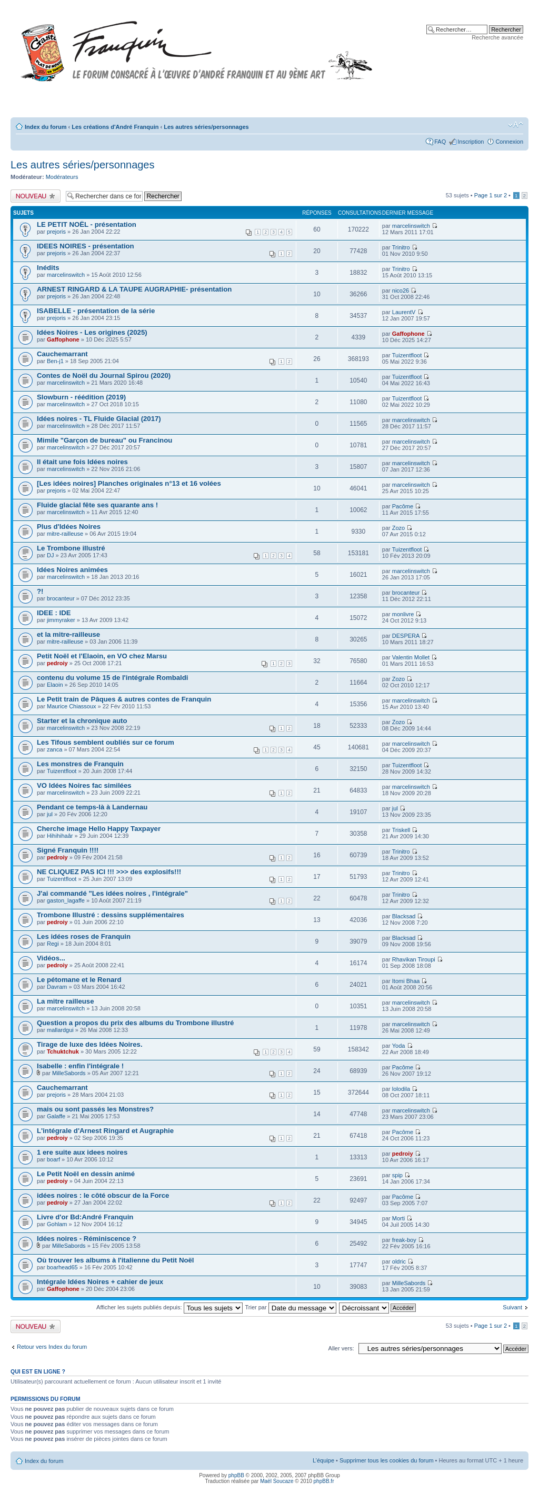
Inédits (48, 268)
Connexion (509, 141)
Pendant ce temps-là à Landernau (92, 807)
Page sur (490, 195)
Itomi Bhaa (406, 981)
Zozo (398, 528)
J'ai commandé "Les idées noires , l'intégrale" (112, 893)
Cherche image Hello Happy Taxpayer (99, 829)
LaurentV (404, 312)
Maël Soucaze (276, 1481)
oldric (399, 1261)
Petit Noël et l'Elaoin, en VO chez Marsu (102, 656)
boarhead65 (62, 1267)
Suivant (512, 1307)
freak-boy (404, 1240)
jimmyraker (61, 620)
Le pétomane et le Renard (79, 980)
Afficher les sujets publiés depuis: (169, 1307)
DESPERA (406, 636)
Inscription (470, 141)
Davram (57, 987)
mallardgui (60, 1030)
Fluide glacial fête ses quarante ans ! (97, 505)
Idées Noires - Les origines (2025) (92, 332)
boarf (53, 1159)
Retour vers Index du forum (52, 1347)
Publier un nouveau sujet (36, 196)
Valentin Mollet (411, 657)
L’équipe (323, 1460)
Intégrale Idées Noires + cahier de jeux (100, 1282)
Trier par (290, 1307)
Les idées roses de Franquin (84, 936)
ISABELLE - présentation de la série (96, 311)
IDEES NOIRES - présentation (85, 246)
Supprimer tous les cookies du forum (387, 1460)
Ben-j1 (55, 361)
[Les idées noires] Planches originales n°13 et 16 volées (129, 483)
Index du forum (45, 127)
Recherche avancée (497, 37)
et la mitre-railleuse (68, 634)
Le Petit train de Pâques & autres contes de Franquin (124, 699)
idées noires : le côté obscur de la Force (103, 1195)
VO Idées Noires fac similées (84, 785)
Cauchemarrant (62, 354)
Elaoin (55, 685)
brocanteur (61, 598)
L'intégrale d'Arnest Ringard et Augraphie (105, 1131)
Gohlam (57, 1224)
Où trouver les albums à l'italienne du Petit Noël (115, 1260)
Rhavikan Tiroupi (413, 959)
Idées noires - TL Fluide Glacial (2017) (99, 419)
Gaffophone (63, 339)
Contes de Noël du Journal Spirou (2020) (104, 375)
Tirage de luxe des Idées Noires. (90, 1044)
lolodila (401, 1089)
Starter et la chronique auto (82, 721)
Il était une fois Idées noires (82, 462)
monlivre (403, 614)
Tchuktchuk (63, 1051)
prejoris (56, 231)
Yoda (398, 1046)
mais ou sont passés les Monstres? (95, 1109)
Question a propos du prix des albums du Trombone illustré (135, 1023)
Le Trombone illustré (71, 548)
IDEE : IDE (54, 613)
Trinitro (401, 247)
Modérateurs (62, 177)
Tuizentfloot (407, 355)
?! (40, 591)
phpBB (236, 1475)
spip (397, 1175)
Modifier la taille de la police (515, 124)
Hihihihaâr (60, 836)
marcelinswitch (411, 226)
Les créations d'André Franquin (115, 127)
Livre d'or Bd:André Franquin (85, 1217)
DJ (50, 555)
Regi (53, 943)
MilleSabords (69, 1073)
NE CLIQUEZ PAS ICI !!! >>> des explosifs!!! (109, 872)
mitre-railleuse (65, 533)
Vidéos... (51, 958)
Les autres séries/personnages (206, 127)
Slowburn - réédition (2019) (81, 397)
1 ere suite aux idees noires (82, 1152)
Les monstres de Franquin (80, 764)
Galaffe (56, 1116)
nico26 (400, 290)
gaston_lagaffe (66, 900)
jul (50, 814)
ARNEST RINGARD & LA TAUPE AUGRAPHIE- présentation (134, 289)
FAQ (440, 141)
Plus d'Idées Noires (69, 526)
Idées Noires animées (72, 570)
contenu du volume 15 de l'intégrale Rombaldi (112, 678)
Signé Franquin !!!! (67, 850)
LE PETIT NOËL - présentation (86, 224)
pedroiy (57, 663)
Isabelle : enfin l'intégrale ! (80, 1066)
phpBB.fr (324, 1481)
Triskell (401, 830)
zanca (54, 749)
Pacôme (402, 506)
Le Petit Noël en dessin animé (86, 1174)
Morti (398, 1218)
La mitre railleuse (65, 1001)
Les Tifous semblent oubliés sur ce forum (105, 742)
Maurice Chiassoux (71, 706)
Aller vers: (341, 1348)
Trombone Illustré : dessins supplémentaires (110, 915)
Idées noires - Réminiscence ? (86, 1239)
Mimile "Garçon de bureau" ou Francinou (104, 440)
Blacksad (404, 916)
